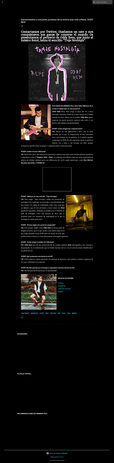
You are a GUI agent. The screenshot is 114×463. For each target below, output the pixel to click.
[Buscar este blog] (103, 2)
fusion (42, 313)
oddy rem (53, 313)
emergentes (34, 313)
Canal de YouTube (64, 289)
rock (63, 313)
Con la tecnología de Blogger (57, 453)
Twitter (60, 283)
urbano (74, 313)
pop (59, 313)
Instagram (61, 286)
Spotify (60, 291)
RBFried (62, 456)
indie (47, 313)
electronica (25, 313)
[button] (22, 26)
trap (68, 313)
